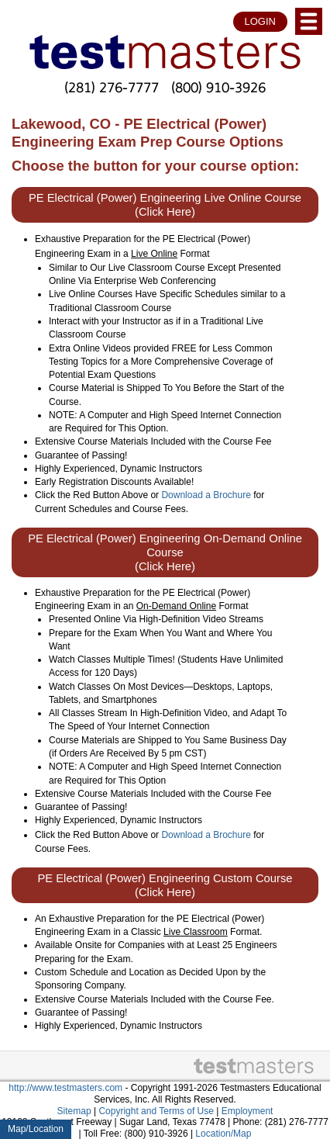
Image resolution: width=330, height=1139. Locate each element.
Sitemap (74, 1111)
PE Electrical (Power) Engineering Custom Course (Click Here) (164, 885)
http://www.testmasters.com (65, 1087)
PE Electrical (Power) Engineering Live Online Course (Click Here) (165, 205)
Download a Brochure (205, 495)
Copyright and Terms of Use (156, 1111)
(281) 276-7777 (111, 87)
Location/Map (223, 1133)
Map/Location (36, 1128)
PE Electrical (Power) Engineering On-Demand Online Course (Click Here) (165, 552)
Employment (247, 1111)
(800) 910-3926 (218, 87)
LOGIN (260, 21)
